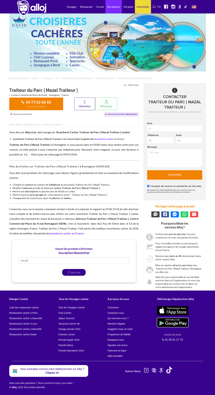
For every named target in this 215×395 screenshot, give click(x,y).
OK (74, 390)
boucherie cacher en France (67, 233)
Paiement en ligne (117, 350)
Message (152, 147)
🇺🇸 (194, 6)
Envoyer (174, 175)
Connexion (113, 307)
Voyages (72, 6)
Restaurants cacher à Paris (23, 313)
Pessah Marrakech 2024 (71, 350)
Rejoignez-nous (116, 339)
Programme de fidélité (119, 334)
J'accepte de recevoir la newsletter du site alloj (175, 186)
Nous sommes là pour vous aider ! (56, 383)
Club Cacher (65, 313)
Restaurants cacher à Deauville (25, 318)
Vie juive (128, 6)
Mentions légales (116, 323)
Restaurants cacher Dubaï (23, 334)
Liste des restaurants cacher (24, 307)
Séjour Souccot (66, 318)
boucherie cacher (104, 138)
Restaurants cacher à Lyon (23, 323)
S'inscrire (74, 272)
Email (178, 135)
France (65, 95)
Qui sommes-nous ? (118, 318)
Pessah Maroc (65, 345)
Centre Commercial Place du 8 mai (29, 95)
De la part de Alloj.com (36, 106)
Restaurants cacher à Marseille (25, 329)
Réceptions (113, 6)
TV (157, 6)
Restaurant (86, 6)
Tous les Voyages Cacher (71, 307)
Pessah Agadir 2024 (68, 339)
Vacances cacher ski (69, 323)
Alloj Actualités (115, 356)
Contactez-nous (116, 313)
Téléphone (153, 135)
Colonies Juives (66, 334)
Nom (149, 123)
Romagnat (54, 95)
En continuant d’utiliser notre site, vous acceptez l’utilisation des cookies (36, 390)
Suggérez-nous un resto (120, 329)
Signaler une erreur (118, 345)
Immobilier (143, 6)
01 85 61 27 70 (173, 337)
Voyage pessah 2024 (69, 329)
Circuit (100, 6)
